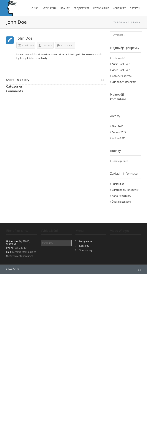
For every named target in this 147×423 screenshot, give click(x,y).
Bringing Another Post (124, 81)
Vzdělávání (49, 8)
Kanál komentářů (121, 195)
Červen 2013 (119, 132)
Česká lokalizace (121, 201)
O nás (35, 8)
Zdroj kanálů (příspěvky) (125, 189)
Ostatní (135, 8)
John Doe (135, 22)
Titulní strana (120, 22)
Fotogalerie (101, 8)
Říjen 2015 (117, 126)
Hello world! (118, 58)
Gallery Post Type (122, 76)
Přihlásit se (118, 183)
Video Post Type (121, 70)
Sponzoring (85, 250)
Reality (65, 8)
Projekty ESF (81, 8)
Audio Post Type (121, 64)
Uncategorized (120, 161)
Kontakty (119, 8)
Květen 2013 (118, 138)
